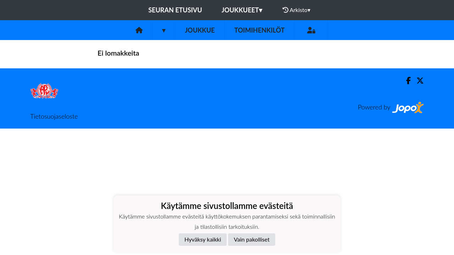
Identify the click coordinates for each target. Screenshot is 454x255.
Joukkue (200, 30)
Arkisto (296, 10)
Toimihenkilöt (259, 30)
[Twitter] (417, 80)
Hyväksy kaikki (202, 239)
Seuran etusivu (175, 10)
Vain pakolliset (252, 239)
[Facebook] (405, 80)
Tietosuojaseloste (54, 116)
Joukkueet (242, 10)
